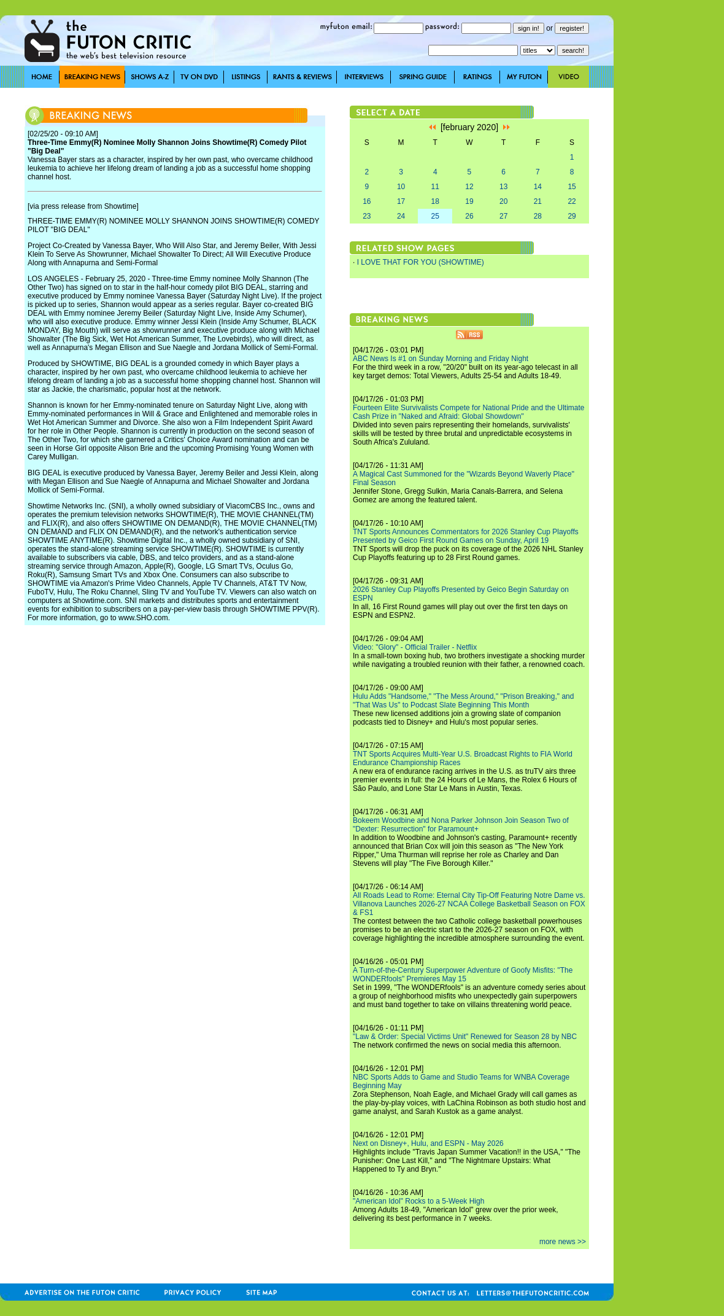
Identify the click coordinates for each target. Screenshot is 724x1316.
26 (469, 216)
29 (572, 216)
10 (401, 186)
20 (503, 201)
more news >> (562, 1241)
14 (538, 186)
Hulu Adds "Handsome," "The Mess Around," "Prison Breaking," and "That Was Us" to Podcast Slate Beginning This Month (463, 700)
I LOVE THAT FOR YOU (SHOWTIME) (420, 262)
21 (538, 201)
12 (469, 186)
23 (367, 216)
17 (401, 201)
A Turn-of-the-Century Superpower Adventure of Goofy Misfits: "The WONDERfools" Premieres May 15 (462, 974)
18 (435, 201)
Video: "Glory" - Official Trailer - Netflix (415, 647)
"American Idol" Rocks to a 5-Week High (418, 1201)
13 (503, 186)
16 (367, 201)
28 (538, 216)
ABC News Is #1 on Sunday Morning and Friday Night (440, 358)
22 (572, 201)
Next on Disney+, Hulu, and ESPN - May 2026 (428, 1143)
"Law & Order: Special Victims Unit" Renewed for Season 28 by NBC (465, 1036)
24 (401, 216)
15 (572, 186)
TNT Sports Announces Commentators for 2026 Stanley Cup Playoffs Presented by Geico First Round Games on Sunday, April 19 (466, 536)
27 (503, 216)
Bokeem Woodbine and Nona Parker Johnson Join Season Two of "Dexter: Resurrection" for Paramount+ (461, 824)
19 (469, 201)
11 (435, 186)
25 (435, 216)
